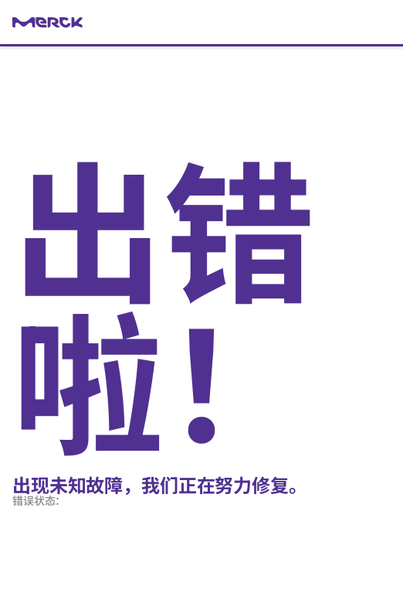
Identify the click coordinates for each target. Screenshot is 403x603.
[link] (201, 22)
